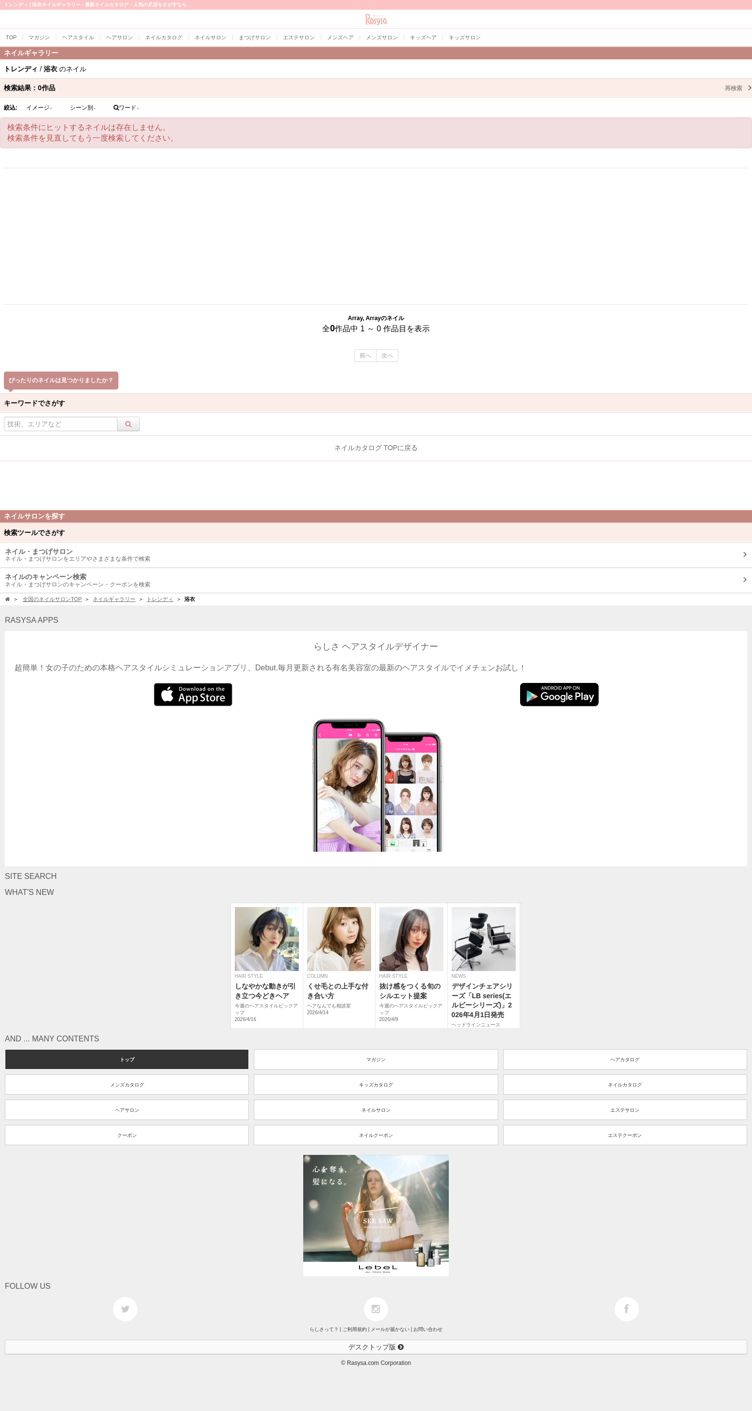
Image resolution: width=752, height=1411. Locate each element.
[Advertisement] (376, 236)
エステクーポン (625, 1135)
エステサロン (624, 1110)
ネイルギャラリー (114, 599)
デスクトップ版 (376, 1347)
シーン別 (83, 107)
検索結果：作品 (378, 88)
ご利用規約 (355, 1329)
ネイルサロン (376, 1110)
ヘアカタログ (624, 1059)
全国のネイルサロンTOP (52, 599)
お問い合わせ (427, 1329)
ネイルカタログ (625, 1084)
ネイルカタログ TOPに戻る (376, 448)
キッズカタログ (376, 1084)
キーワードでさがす (34, 403)
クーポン (127, 1135)
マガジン (376, 1059)
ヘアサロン (127, 1110)
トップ (127, 1059)
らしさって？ (324, 1329)
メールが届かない (390, 1329)
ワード (126, 107)
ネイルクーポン (376, 1135)
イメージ (39, 107)
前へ (365, 355)
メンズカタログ (127, 1084)
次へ (387, 355)
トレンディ (160, 599)
